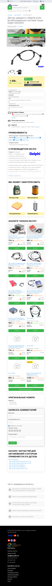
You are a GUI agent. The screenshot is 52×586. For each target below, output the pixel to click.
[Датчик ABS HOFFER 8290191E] (17, 366)
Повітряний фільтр (14, 213)
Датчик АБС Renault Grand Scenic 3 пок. (20, 463)
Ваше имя (11, 413)
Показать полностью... (15, 175)
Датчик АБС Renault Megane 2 (17, 466)
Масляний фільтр (33, 197)
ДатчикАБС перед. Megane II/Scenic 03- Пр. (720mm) (34, 264)
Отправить (13, 443)
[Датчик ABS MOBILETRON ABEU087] (35, 311)
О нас (9, 581)
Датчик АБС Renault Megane (17, 465)
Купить (28, 79)
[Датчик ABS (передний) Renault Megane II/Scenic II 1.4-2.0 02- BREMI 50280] (16, 284)
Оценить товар (12, 428)
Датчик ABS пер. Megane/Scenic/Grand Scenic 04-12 (16, 236)
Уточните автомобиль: (12, 30)
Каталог (10, 579)
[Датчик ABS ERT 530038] (35, 339)
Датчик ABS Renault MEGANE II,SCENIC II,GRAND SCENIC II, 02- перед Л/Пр (35, 236)
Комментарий (12, 434)
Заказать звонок (12, 551)
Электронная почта (14, 419)
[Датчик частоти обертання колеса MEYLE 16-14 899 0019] (16, 311)
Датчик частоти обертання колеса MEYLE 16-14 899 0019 (16, 319)
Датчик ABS (30, 318)
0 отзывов (20, 26)
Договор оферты (12, 576)
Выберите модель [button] (15, 43)
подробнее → (14, 117)
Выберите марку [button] (15, 39)
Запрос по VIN (12, 553)
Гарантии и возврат (13, 574)
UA (9, 1)
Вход (42, 1)
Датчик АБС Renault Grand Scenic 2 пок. (20, 461)
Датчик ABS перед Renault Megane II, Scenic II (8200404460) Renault (34, 374)
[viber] (11, 540)
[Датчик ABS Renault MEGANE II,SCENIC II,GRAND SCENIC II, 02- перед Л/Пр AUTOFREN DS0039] (17, 339)
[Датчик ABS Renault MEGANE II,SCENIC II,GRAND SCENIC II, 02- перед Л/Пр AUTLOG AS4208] (35, 229)
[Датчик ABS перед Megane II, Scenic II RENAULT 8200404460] (35, 366)
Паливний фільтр (33, 213)
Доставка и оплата (26, 1)
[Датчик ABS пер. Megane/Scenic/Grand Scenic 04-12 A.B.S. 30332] (16, 229)
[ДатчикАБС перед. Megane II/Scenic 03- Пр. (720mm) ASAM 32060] (35, 256)
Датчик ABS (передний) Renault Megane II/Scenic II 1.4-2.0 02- (16, 291)
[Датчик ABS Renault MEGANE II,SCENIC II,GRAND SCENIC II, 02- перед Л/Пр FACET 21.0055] (35, 284)
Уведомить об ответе (15, 426)
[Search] (42, 8)
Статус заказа (12, 568)
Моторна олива (14, 197)
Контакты (36, 1)
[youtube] (9, 540)
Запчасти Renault (13, 459)
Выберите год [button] (14, 35)
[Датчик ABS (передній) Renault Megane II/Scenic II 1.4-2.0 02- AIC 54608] (16, 256)
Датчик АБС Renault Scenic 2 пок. (18, 468)
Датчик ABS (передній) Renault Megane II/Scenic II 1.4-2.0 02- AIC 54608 (16, 264)
